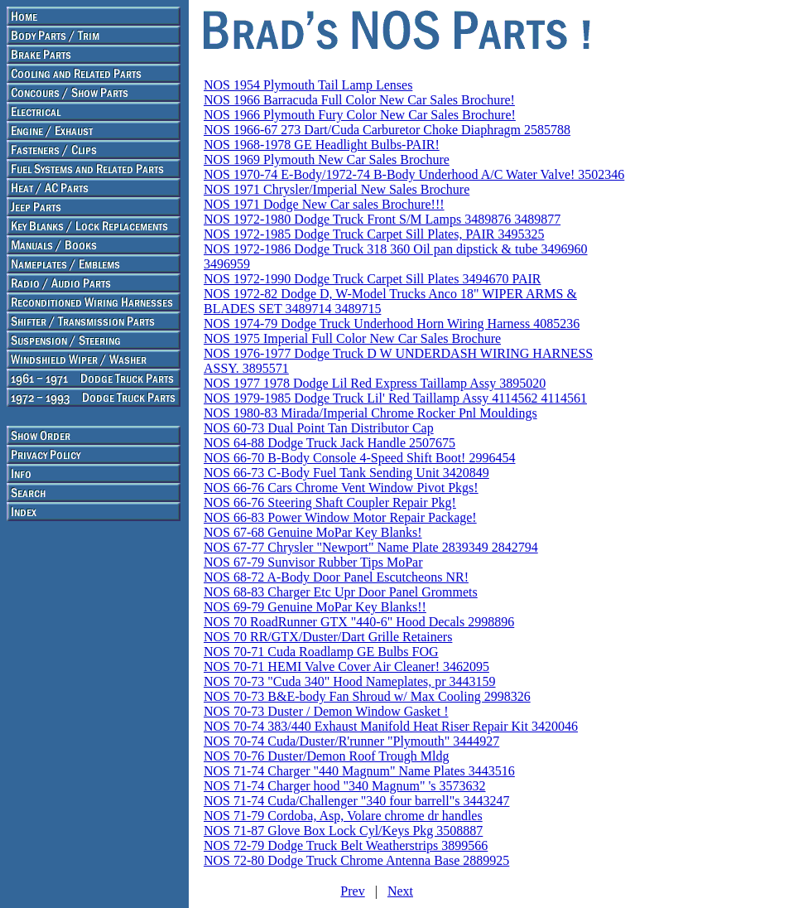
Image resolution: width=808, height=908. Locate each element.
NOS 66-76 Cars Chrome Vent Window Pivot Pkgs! (341, 488)
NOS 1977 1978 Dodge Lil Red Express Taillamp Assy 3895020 (375, 383)
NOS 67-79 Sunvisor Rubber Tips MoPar (313, 562)
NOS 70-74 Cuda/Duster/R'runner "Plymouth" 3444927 (351, 741)
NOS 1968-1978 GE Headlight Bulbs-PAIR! (322, 145)
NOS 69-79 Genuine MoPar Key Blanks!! (315, 607)
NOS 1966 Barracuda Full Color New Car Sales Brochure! (359, 100)
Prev (352, 891)
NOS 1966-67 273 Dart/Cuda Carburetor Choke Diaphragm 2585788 (387, 130)
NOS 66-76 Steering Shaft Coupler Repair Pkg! (330, 502)
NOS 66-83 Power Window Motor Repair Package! (340, 517)
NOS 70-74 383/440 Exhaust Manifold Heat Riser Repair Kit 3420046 (391, 726)
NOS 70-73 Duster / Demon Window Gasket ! (326, 711)
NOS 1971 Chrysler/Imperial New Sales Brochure (336, 189)
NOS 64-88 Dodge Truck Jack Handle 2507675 (329, 443)
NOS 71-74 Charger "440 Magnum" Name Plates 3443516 (359, 771)
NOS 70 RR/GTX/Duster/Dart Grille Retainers (328, 637)
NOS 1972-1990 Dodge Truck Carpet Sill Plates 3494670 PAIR (372, 279)
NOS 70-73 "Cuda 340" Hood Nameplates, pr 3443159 (350, 681)
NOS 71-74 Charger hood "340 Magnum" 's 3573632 (345, 786)
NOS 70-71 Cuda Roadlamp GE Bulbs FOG (321, 652)
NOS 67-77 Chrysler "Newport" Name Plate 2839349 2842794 (371, 547)
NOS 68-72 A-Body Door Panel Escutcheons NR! (336, 577)
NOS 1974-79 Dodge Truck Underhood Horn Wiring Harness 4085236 (392, 323)
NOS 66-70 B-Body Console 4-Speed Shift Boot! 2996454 (359, 458)
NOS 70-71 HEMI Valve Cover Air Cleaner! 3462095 (346, 666)
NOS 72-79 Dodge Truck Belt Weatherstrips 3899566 (346, 845)
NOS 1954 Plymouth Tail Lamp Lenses (308, 85)
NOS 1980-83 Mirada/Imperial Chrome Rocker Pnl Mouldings (370, 413)
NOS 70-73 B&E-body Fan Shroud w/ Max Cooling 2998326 (367, 696)
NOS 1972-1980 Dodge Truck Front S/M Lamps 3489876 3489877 (382, 219)
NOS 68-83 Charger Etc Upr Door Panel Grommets (341, 592)
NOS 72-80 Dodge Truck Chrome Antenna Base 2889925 (356, 860)
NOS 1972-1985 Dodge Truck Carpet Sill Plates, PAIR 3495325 (374, 234)
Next (400, 891)
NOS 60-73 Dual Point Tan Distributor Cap (319, 428)
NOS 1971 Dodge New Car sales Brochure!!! (324, 204)
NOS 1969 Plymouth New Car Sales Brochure (327, 159)
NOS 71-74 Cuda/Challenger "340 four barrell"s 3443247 (356, 801)
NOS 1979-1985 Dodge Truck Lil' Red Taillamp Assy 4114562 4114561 (395, 398)
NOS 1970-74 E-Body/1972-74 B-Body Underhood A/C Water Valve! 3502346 (414, 174)
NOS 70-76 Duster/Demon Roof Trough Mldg (326, 756)
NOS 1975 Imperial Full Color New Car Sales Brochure (352, 338)
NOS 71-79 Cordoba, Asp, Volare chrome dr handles (343, 816)
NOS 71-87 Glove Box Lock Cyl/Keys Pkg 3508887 (343, 830)
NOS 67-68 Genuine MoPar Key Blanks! (313, 532)
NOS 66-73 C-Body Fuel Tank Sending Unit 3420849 (346, 473)
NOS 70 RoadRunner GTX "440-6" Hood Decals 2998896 (359, 622)
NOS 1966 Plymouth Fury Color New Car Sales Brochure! (360, 115)
